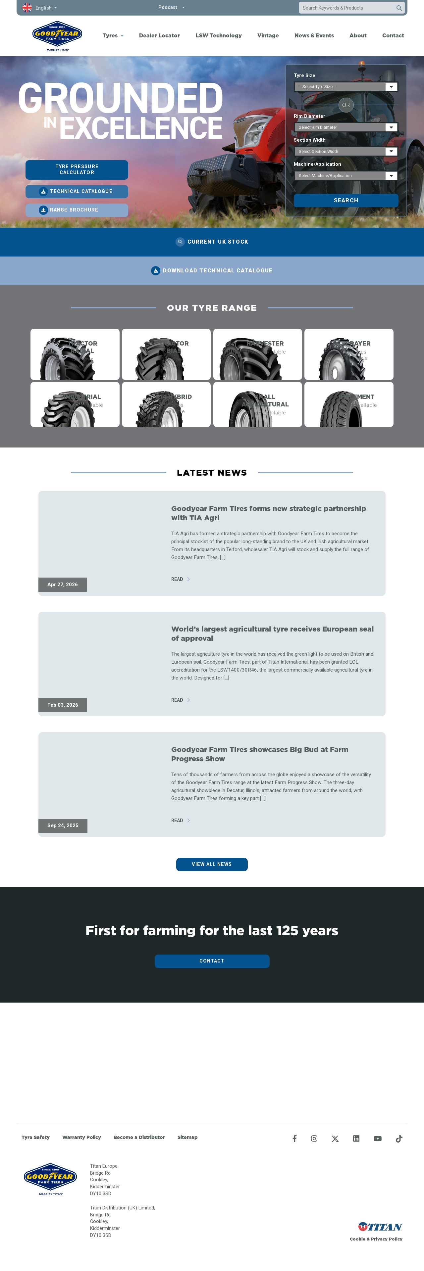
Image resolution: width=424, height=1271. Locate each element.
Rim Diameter (309, 116)
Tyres (110, 35)
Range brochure (74, 210)
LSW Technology (219, 35)
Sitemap (188, 1137)
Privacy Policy (386, 1239)
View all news (212, 973)
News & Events (314, 35)
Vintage (268, 35)
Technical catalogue (81, 191)
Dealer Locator (159, 35)
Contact (393, 35)
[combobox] (345, 8)
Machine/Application (317, 164)
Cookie (357, 1239)
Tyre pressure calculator (77, 170)
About (358, 35)
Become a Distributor (139, 1137)
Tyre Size (304, 75)
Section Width (310, 140)
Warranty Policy (81, 1137)
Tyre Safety (36, 1137)
